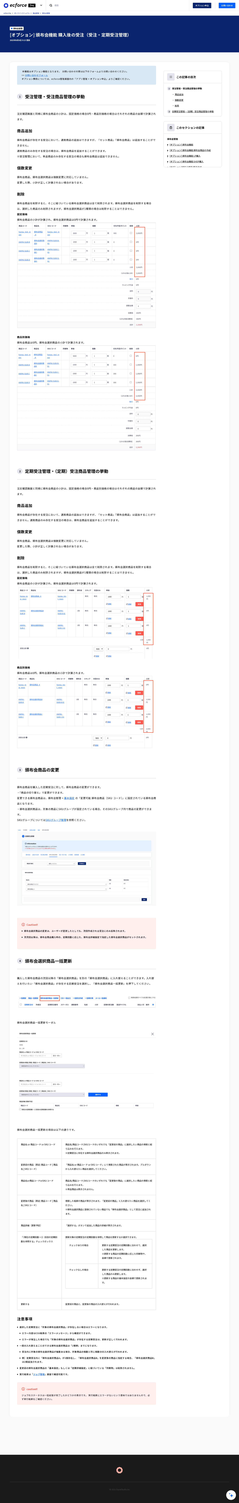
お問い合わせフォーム (36, 75)
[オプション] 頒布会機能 (181, 144)
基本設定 (69, 798)
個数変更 (179, 100)
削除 (177, 105)
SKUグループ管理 (56, 820)
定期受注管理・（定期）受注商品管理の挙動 (193, 111)
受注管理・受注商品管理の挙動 (187, 88)
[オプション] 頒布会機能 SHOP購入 (186, 161)
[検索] (117, 5)
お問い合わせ (227, 5)
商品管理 (36, 13)
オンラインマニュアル (22, 13)
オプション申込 (202, 5)
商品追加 (179, 94)
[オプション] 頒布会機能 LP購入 (185, 155)
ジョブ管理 (39, 1374)
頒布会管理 (46, 13)
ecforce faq (7, 13)
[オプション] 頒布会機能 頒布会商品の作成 (190, 150)
